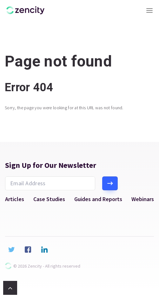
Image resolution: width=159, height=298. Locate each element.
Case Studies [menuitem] (49, 199)
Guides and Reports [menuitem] (98, 199)
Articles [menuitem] (14, 199)
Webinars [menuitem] (142, 199)
